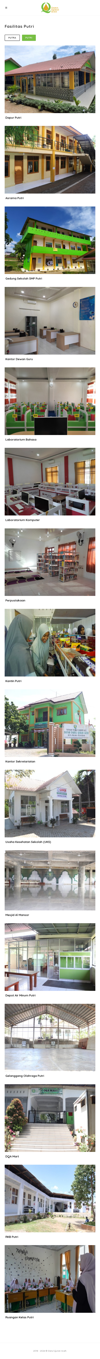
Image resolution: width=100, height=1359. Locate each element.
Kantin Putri (13, 681)
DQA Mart (12, 1156)
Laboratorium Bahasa (20, 439)
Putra (12, 37)
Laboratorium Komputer (22, 520)
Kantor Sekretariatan (20, 761)
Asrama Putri (14, 198)
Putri (28, 37)
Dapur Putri (13, 117)
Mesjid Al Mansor (17, 915)
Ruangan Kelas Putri (19, 1317)
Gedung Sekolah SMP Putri (23, 278)
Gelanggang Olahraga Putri (24, 1076)
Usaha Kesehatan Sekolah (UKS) (28, 842)
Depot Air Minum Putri (20, 995)
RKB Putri (11, 1237)
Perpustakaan (15, 600)
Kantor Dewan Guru (19, 359)
